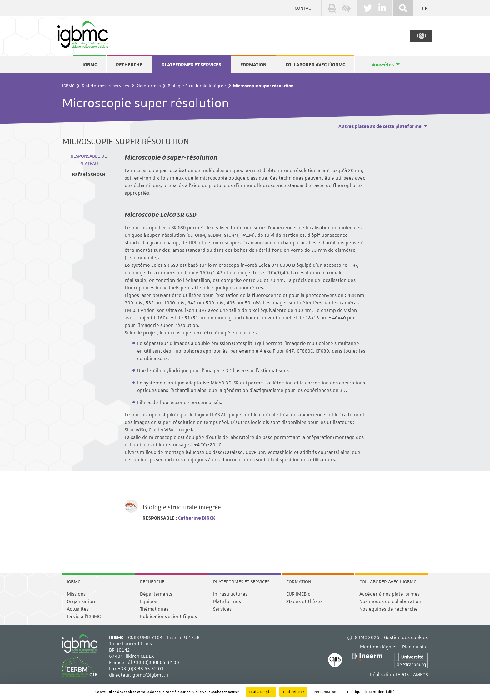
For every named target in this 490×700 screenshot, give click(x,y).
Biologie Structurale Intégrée (197, 86)
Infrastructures (230, 594)
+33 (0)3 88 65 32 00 (156, 662)
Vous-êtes (383, 65)
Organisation (81, 601)
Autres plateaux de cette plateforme (380, 126)
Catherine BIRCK (196, 518)
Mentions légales (379, 647)
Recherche (129, 65)
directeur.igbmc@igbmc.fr (139, 675)
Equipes (148, 601)
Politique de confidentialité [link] (371, 691)
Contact (304, 8)
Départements (156, 594)
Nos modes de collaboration (390, 601)
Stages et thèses (304, 601)
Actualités (78, 609)
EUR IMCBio (298, 594)
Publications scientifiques (168, 616)
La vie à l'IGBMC (84, 616)
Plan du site (415, 647)
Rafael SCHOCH (89, 174)
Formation (253, 65)
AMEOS (420, 675)
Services (222, 609)
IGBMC (89, 65)
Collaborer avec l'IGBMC (315, 65)
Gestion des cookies (406, 637)
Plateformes (148, 86)
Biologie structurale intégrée (181, 507)
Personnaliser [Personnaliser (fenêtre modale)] (326, 691)
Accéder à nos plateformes (389, 594)
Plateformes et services (191, 65)
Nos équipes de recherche (388, 609)
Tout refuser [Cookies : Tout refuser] (293, 691)
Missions (76, 594)
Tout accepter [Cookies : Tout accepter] (261, 691)
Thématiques (154, 609)
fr (425, 8)
